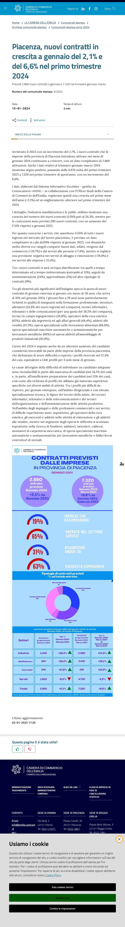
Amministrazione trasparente (21, 789)
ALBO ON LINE (72, 787)
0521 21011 (49, 829)
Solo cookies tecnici (62, 887)
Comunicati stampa (73, 22)
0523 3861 (74, 829)
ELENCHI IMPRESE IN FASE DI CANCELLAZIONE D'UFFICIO (100, 792)
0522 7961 (99, 833)
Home (16, 22)
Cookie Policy (53, 875)
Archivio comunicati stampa (29, 27)
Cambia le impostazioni (63, 908)
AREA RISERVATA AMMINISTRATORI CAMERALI (47, 790)
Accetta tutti (63, 898)
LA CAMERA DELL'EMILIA (40, 22)
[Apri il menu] (5, 8)
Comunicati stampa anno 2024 (70, 27)
